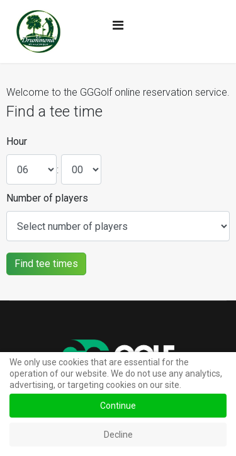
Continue (118, 406)
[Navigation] (118, 25)
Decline (118, 435)
